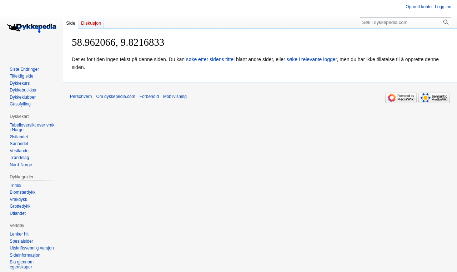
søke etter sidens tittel (210, 59)
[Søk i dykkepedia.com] (405, 22)
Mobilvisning (175, 96)
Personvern (81, 96)
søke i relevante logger (312, 59)
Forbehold (149, 96)
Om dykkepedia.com (115, 96)
